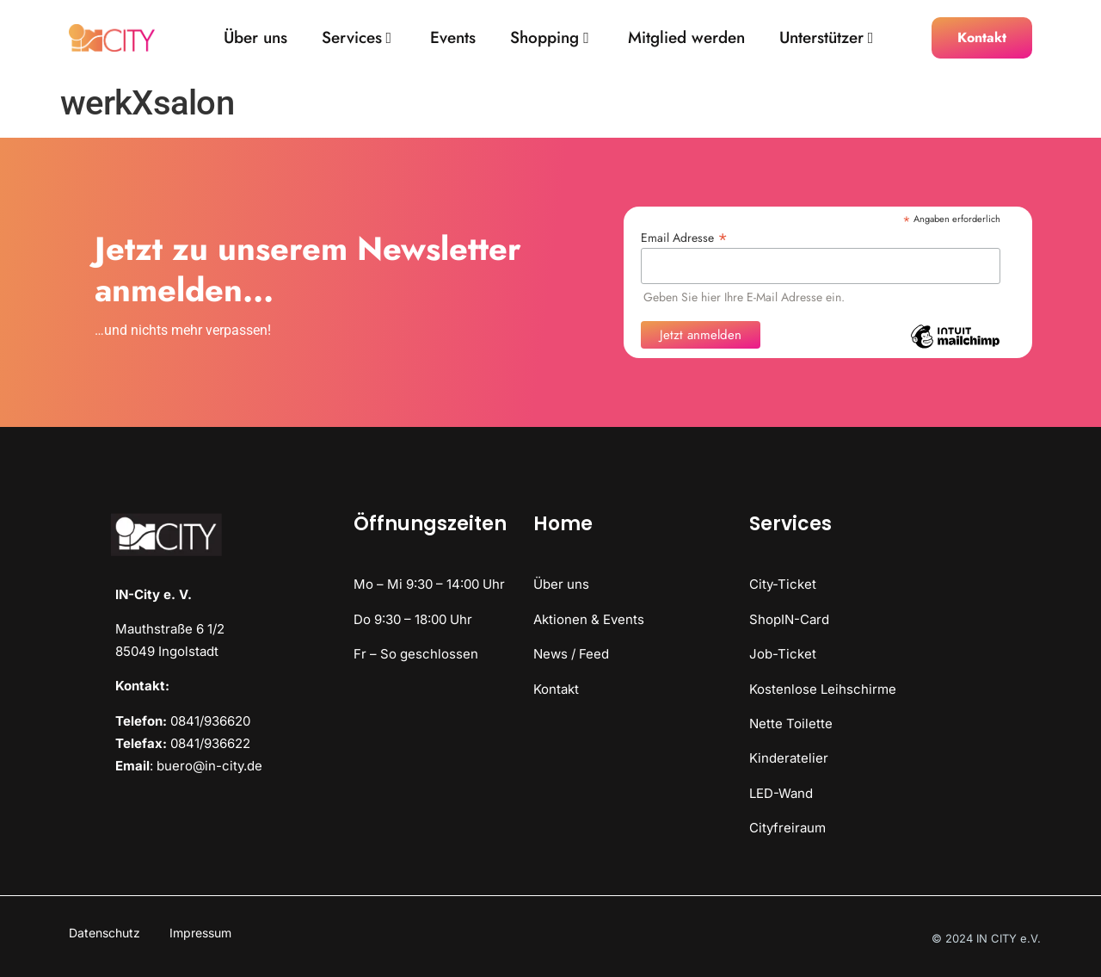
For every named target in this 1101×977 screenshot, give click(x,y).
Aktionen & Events (588, 619)
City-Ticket (782, 584)
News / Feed (571, 654)
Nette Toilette (791, 723)
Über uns (255, 38)
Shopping (549, 38)
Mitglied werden (686, 38)
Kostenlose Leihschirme (822, 689)
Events (453, 38)
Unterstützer (826, 38)
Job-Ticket (782, 654)
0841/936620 (210, 721)
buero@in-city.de (209, 765)
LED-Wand (781, 793)
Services (357, 38)
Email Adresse (684, 236)
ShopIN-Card (789, 619)
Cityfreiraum (787, 827)
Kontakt (556, 689)
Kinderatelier (788, 758)
